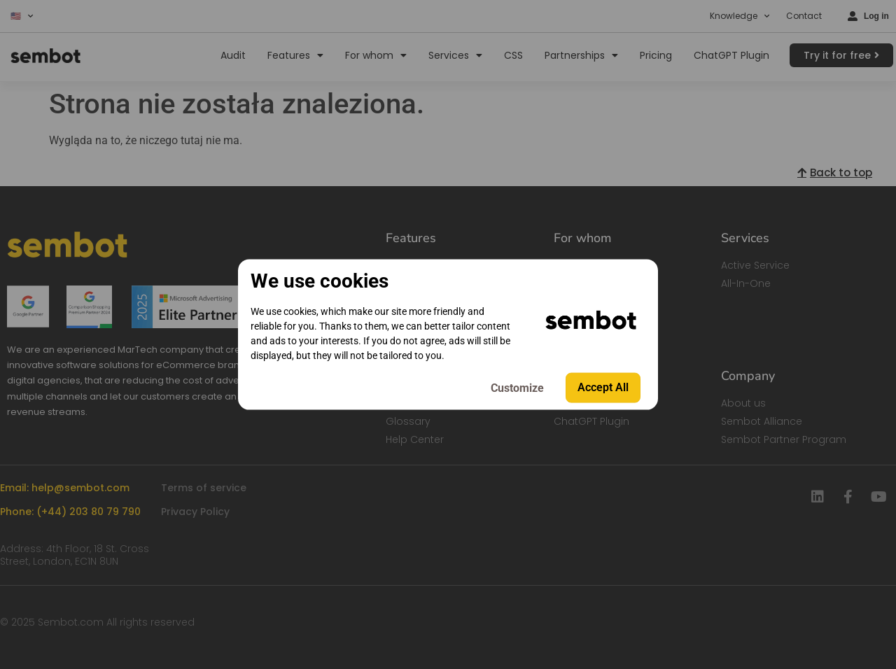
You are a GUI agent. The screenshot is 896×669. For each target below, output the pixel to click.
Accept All (603, 387)
